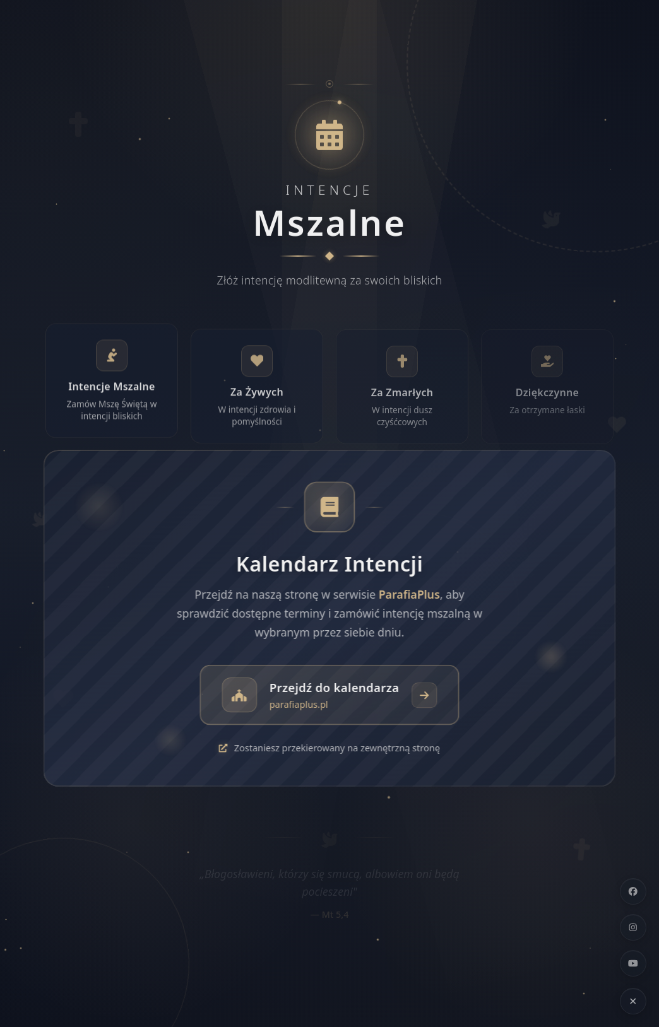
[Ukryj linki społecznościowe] (633, 1001)
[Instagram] (633, 927)
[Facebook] (633, 891)
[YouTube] (633, 963)
